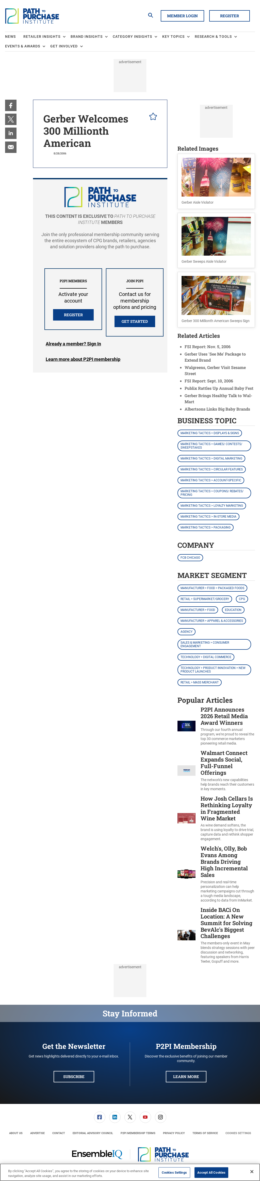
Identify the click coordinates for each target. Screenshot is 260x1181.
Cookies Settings (238, 1133)
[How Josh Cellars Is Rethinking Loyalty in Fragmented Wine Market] (186, 818)
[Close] (251, 1171)
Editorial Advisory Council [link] (93, 1133)
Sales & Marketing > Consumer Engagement (205, 644)
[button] (216, 181)
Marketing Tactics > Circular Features (212, 469)
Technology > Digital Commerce (206, 657)
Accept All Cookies (211, 1172)
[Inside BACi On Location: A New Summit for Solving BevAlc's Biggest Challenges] (186, 935)
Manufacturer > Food (198, 610)
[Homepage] (32, 16)
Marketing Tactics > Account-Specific (211, 480)
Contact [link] (58, 1133)
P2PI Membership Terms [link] (138, 1133)
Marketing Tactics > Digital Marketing (211, 458)
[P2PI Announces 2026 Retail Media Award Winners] (186, 726)
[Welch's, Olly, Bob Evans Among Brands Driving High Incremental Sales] (186, 874)
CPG (242, 599)
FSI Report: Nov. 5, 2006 (208, 346)
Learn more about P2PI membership (83, 359)
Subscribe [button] (74, 1076)
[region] (130, 1172)
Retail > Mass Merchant (200, 682)
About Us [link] (16, 1133)
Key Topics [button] (173, 36)
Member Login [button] (182, 15)
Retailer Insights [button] (41, 36)
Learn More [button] (186, 1076)
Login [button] (73, 344)
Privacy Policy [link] (174, 1133)
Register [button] (229, 15)
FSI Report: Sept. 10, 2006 (209, 380)
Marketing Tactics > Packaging (206, 527)
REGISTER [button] (73, 314)
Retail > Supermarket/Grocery (205, 599)
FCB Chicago (190, 557)
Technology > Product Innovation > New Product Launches (213, 669)
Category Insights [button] (132, 36)
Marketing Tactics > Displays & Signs (210, 433)
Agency (186, 631)
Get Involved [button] (64, 46)
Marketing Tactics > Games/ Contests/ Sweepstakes (211, 445)
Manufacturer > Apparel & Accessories (212, 621)
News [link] (10, 36)
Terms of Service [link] (205, 1133)
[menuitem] (14, 37)
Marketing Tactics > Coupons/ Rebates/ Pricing (212, 493)
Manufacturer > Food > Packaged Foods (212, 588)
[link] (11, 105)
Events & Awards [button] (22, 46)
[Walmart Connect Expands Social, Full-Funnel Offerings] (186, 770)
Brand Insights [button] (87, 36)
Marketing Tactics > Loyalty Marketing (212, 505)
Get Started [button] (135, 321)
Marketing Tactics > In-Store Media (208, 516)
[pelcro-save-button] (152, 117)
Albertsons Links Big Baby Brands (217, 409)
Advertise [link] (37, 1133)
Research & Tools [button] (213, 36)
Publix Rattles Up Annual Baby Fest (219, 388)
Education (233, 610)
